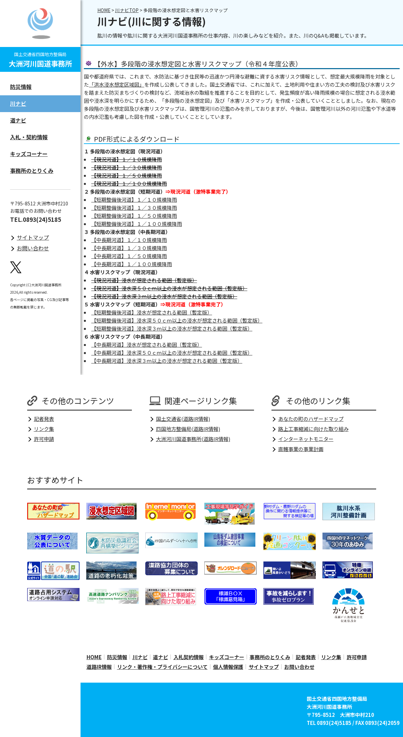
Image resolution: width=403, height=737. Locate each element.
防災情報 (21, 87)
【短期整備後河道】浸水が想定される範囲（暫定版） (151, 312)
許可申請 (44, 438)
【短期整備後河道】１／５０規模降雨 (134, 215)
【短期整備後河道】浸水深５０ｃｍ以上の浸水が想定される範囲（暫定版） (176, 320)
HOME (103, 10)
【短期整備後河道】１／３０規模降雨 (134, 207)
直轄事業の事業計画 (300, 448)
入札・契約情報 (29, 137)
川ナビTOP (127, 10)
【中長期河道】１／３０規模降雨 (129, 247)
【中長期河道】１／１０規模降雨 (129, 239)
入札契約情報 (188, 656)
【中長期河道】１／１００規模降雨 (131, 263)
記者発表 (44, 418)
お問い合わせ (33, 248)
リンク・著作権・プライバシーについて (162, 666)
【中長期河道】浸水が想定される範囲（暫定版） (146, 344)
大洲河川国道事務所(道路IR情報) (193, 438)
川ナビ (18, 103)
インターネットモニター (306, 438)
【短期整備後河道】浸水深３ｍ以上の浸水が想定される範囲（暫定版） (171, 328)
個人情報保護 (228, 666)
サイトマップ (33, 237)
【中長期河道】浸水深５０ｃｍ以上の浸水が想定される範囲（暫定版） (171, 352)
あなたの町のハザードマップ (311, 418)
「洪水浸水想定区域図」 (116, 84)
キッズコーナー (29, 154)
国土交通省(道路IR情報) (183, 418)
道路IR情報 (99, 666)
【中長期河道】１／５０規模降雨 (129, 255)
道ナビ (18, 120)
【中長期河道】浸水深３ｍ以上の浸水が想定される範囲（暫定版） (166, 360)
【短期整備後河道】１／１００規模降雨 (136, 223)
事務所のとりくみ (31, 170)
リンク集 (44, 428)
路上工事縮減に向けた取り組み (313, 428)
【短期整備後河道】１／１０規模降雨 (134, 199)
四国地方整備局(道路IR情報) (188, 428)
